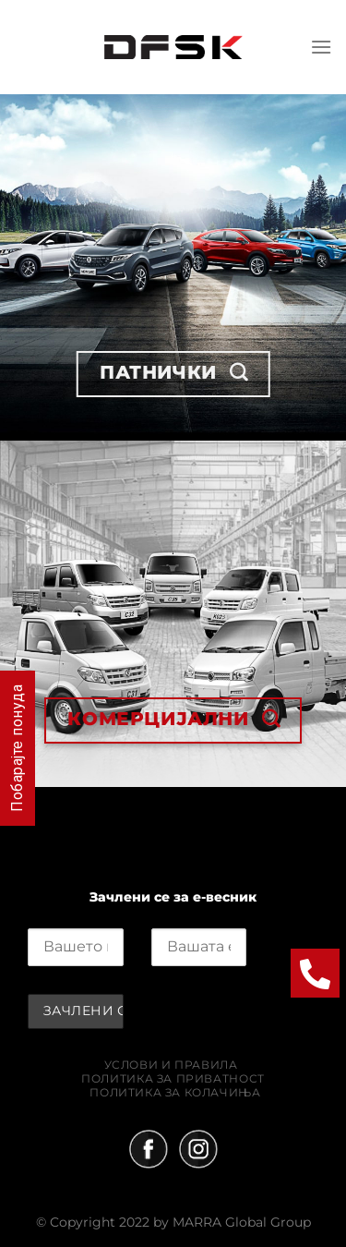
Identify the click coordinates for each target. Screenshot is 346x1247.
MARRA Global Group (242, 1222)
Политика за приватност (172, 1078)
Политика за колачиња (174, 1092)
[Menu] (321, 46)
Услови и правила (171, 1064)
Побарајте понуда (17, 748)
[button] (315, 973)
